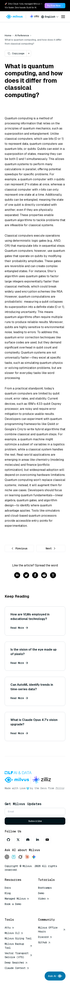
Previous (19, 548)
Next (51, 548)
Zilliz (59, 788)
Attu (9, 927)
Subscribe (35, 821)
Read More (19, 627)
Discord (45, 937)
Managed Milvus (17, 898)
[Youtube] (47, 839)
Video (43, 898)
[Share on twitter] (26, 575)
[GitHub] (8, 839)
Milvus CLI (14, 933)
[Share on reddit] (44, 575)
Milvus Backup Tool (18, 945)
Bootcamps (45, 887)
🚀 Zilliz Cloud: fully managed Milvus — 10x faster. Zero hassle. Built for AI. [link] (23, 5)
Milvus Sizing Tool (18, 938)
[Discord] (28, 839)
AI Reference (22, 35)
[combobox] (50, 17)
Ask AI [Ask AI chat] (55, 976)
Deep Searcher (16, 962)
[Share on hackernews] (53, 575)
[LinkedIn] (37, 839)
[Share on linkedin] (17, 575)
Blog (8, 893)
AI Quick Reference (18, 909)
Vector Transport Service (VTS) (18, 955)
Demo (41, 893)
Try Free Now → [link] (55, 5)
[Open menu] (63, 16)
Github (44, 942)
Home (8, 35)
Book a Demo (13, 904)
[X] (18, 839)
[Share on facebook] (35, 575)
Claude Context (17, 968)
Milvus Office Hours (52, 929)
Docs (8, 887)
